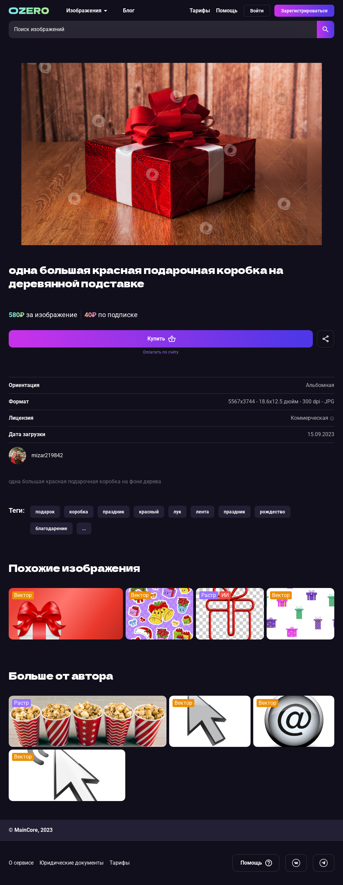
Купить (161, 341)
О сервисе (21, 863)
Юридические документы (72, 863)
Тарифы (200, 10)
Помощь (226, 10)
